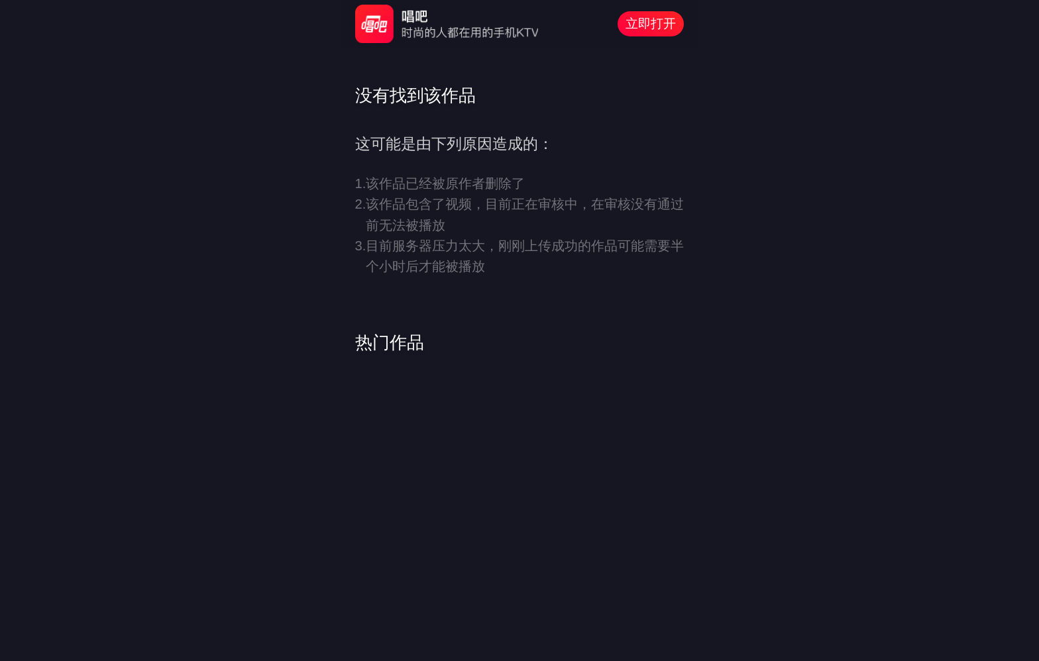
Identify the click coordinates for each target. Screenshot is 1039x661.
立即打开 (651, 23)
